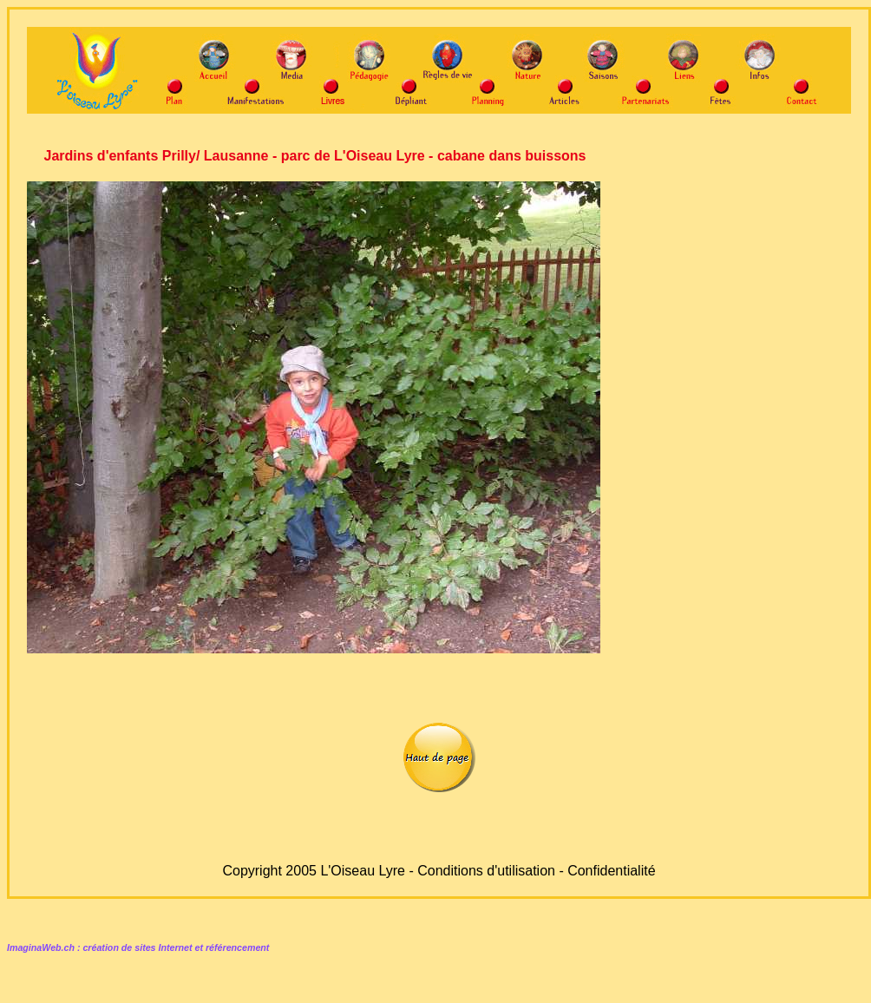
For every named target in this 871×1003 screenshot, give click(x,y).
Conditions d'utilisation (486, 870)
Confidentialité (611, 870)
